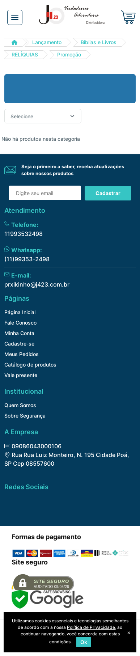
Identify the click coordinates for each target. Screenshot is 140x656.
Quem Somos (20, 405)
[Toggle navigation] (14, 17)
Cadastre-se (19, 343)
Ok (83, 642)
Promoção (69, 54)
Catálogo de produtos (30, 364)
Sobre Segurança (25, 415)
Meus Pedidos (21, 354)
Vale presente (20, 375)
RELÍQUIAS (25, 54)
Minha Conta (19, 333)
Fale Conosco (20, 322)
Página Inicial (19, 312)
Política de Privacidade (91, 627)
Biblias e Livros (98, 42)
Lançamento (46, 42)
